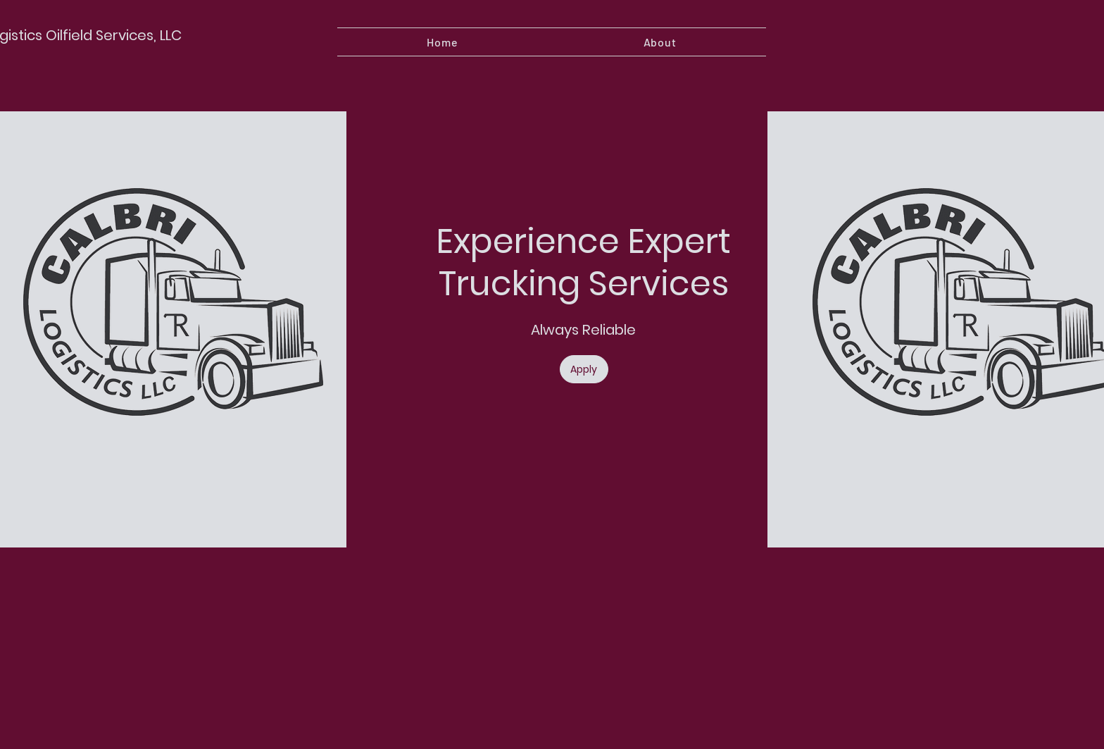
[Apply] (584, 369)
